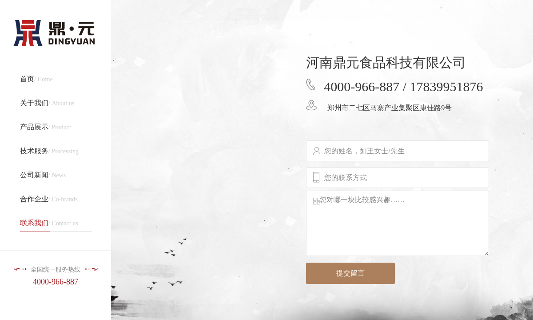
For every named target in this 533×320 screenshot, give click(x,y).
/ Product (45, 127)
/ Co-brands (49, 199)
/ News (43, 175)
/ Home (36, 79)
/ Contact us (59, 225)
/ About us (47, 103)
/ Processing (49, 151)
